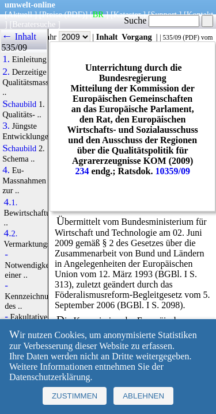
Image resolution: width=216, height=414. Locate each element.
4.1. (11, 202)
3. (6, 126)
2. (6, 71)
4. (6, 170)
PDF (191, 37)
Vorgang (137, 36)
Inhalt (107, 36)
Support (163, 14)
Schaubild (19, 104)
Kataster (127, 14)
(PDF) (75, 14)
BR (98, 14)
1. (6, 59)
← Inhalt (18, 36)
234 (82, 171)
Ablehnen (143, 396)
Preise (52, 14)
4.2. (11, 233)
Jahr (66, 36)
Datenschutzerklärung (49, 377)
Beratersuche (33, 24)
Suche (161, 20)
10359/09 (173, 171)
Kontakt (200, 14)
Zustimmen (74, 396)
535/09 (171, 37)
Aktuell (19, 14)
